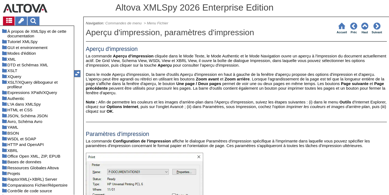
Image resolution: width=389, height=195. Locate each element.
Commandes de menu (124, 23)
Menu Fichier (158, 23)
